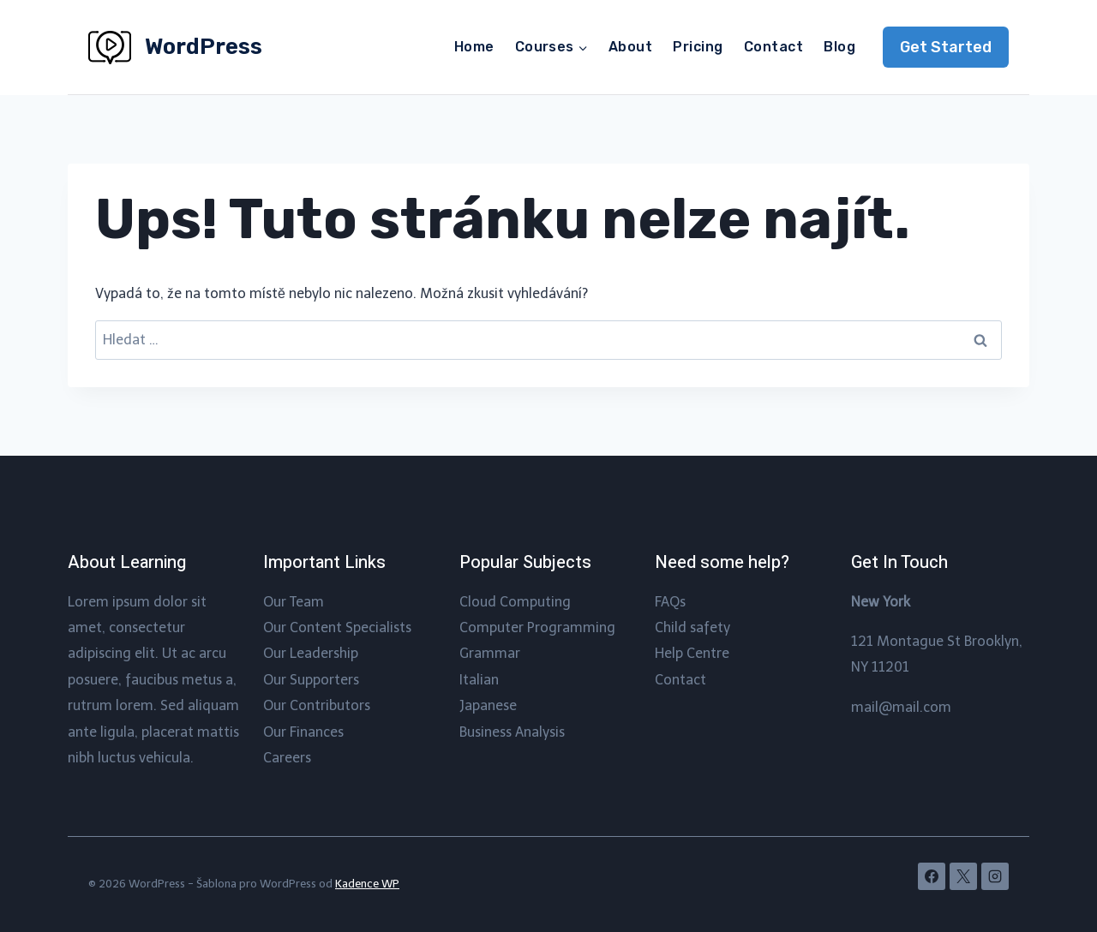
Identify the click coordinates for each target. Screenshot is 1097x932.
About (630, 47)
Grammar (489, 653)
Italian (479, 680)
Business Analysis (512, 732)
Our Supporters (311, 680)
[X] (963, 876)
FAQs (670, 602)
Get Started (946, 47)
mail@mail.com (901, 707)
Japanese (488, 705)
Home (474, 47)
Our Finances (303, 732)
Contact (773, 47)
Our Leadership (310, 653)
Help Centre (692, 653)
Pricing (697, 47)
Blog (839, 47)
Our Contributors (316, 705)
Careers (287, 758)
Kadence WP (367, 883)
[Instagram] (995, 876)
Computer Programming (537, 627)
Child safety (692, 627)
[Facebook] (931, 876)
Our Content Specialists (337, 627)
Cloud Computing (515, 602)
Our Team (293, 602)
